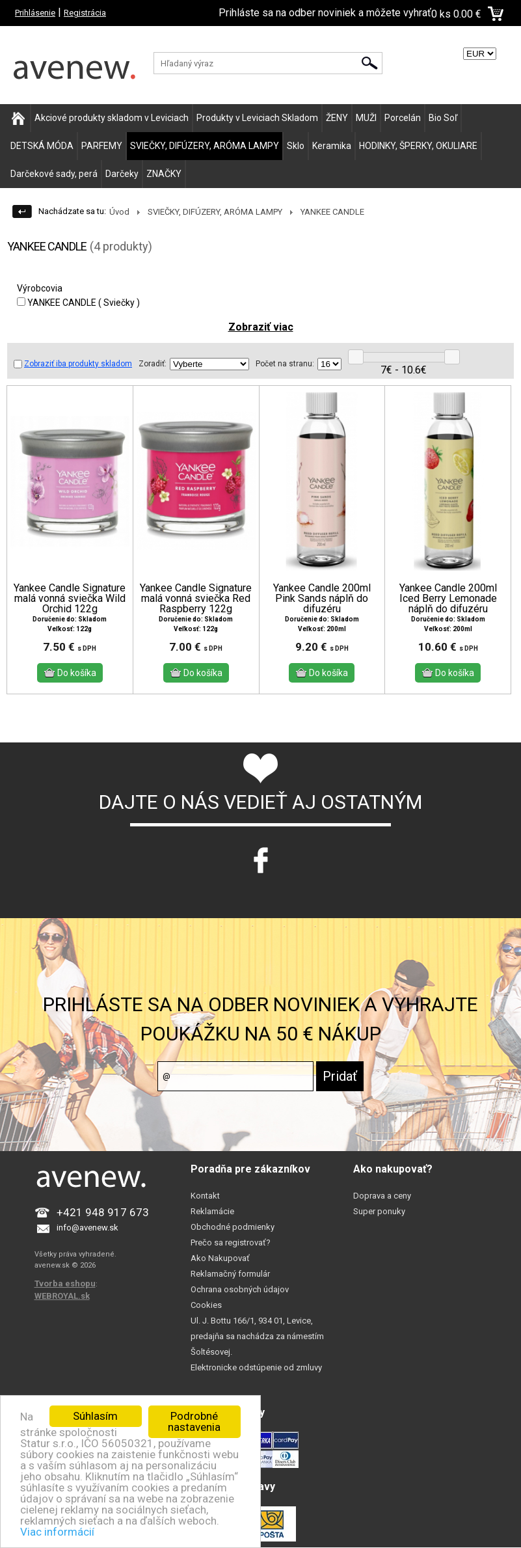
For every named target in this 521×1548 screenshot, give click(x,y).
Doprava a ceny (382, 1196)
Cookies (206, 1305)
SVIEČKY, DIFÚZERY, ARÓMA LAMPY (204, 146)
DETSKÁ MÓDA (41, 146)
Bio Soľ (443, 118)
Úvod (119, 212)
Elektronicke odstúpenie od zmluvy (256, 1367)
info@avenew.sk (87, 1227)
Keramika (331, 146)
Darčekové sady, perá (54, 174)
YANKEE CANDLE (332, 212)
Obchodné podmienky (232, 1227)
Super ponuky (379, 1211)
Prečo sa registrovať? (231, 1242)
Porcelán (402, 118)
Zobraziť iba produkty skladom (73, 363)
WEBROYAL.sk (62, 1296)
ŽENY (337, 118)
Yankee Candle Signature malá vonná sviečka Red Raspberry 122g (196, 598)
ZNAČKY (163, 174)
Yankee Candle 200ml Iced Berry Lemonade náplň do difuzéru (448, 598)
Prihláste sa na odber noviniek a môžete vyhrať (325, 13)
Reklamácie (212, 1211)
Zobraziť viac (260, 327)
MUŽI (366, 118)
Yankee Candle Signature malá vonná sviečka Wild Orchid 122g (70, 598)
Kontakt (205, 1196)
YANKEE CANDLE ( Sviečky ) (78, 302)
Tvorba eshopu (65, 1283)
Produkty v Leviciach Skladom (257, 118)
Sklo (295, 146)
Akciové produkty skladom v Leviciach (111, 118)
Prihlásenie (35, 13)
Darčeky (122, 174)
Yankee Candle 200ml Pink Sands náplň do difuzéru (322, 598)
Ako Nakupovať (220, 1258)
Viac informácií (57, 1531)
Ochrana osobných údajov (240, 1289)
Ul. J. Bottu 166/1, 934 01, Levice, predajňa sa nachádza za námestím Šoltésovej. (257, 1336)
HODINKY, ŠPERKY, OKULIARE (418, 146)
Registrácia (85, 13)
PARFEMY (101, 146)
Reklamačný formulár (230, 1274)
